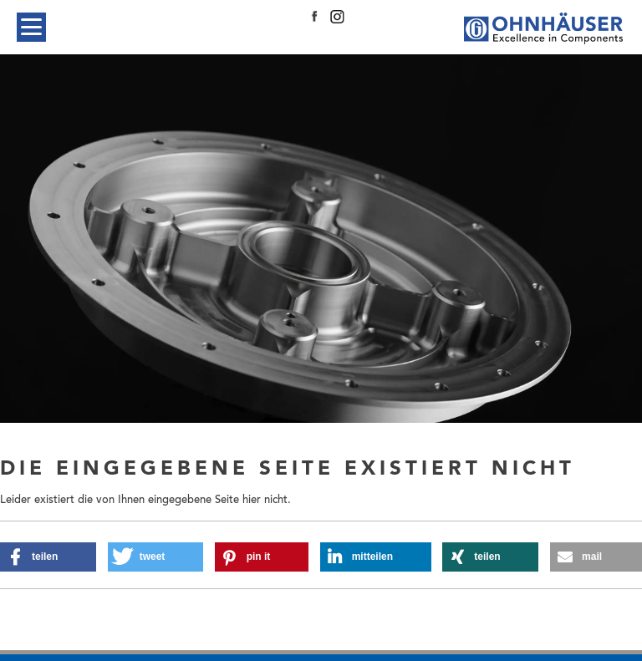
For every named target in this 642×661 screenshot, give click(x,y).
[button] (48, 557)
